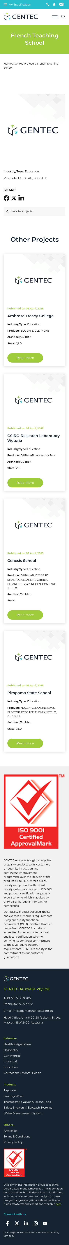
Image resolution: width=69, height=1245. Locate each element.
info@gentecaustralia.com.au (33, 1010)
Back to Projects (19, 211)
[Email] (61, 4)
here (58, 1203)
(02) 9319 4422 (23, 1004)
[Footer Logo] (34, 979)
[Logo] (22, 17)
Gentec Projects (24, 63)
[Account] (54, 4)
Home (8, 63)
